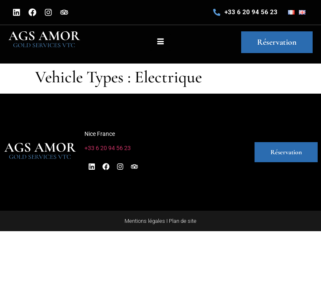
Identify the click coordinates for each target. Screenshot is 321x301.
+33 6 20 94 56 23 (251, 12)
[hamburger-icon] (160, 42)
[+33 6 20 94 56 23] (216, 12)
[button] (205, 152)
